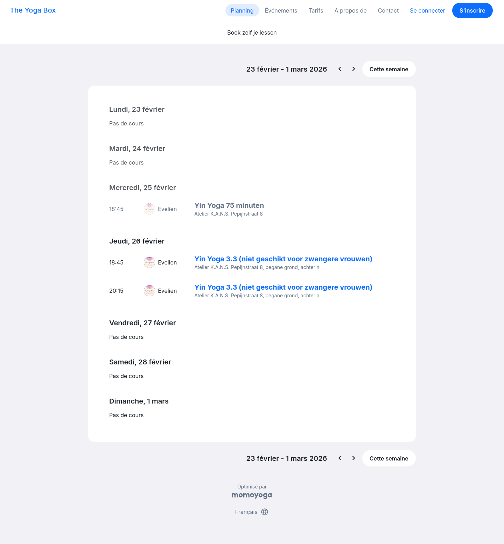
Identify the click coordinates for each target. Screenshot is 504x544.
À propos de (351, 10)
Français (252, 512)
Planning (242, 10)
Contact (388, 10)
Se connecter (427, 10)
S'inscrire (472, 10)
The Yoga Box (33, 10)
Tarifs (315, 10)
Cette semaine (389, 69)
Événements (281, 10)
